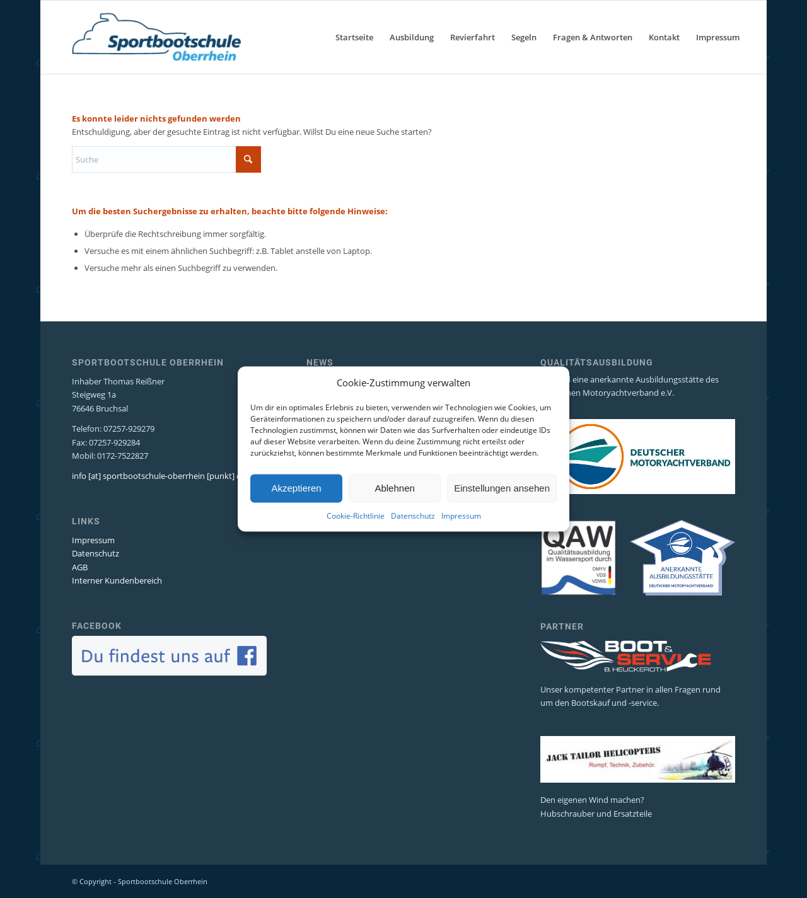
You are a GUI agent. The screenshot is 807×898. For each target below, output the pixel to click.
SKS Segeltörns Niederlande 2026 (367, 379)
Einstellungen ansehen (502, 506)
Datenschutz (413, 533)
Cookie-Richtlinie (356, 533)
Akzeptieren (296, 506)
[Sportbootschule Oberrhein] (156, 37)
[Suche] (166, 159)
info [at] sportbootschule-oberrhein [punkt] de (159, 475)
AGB (80, 567)
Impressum (461, 533)
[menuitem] (354, 37)
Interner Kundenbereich (117, 580)
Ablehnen (394, 506)
